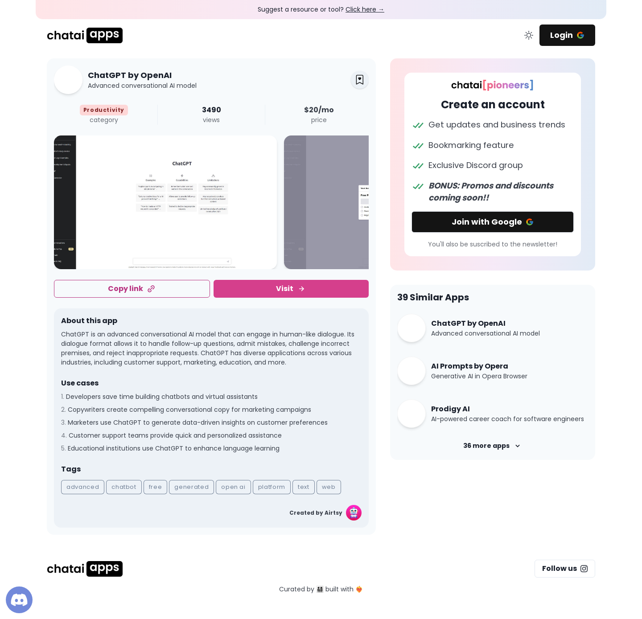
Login (567, 35)
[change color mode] (528, 35)
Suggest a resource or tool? (321, 9)
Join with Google (493, 221)
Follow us (565, 568)
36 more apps (492, 445)
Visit (291, 288)
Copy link (132, 288)
